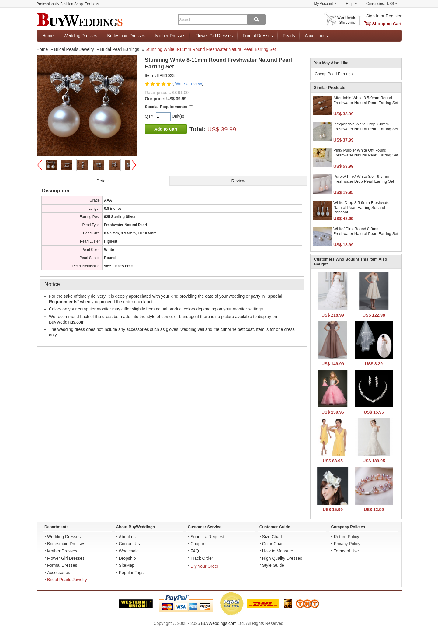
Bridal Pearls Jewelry (67, 579)
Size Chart (272, 536)
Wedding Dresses (80, 35)
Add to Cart (165, 129)
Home (48, 35)
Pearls (289, 35)
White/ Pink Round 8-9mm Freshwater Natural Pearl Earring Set (365, 231)
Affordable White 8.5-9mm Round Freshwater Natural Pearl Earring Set (365, 100)
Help (351, 4)
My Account (325, 4)
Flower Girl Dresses (214, 35)
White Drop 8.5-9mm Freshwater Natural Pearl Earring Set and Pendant (362, 207)
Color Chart (273, 543)
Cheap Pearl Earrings (334, 74)
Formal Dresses (258, 35)
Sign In (373, 15)
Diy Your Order (204, 566)
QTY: (150, 116)
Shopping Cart (386, 23)
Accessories (316, 35)
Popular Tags (131, 572)
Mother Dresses (170, 35)
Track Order (201, 558)
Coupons (198, 543)
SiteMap (126, 565)
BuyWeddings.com (218, 623)
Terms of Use (346, 551)
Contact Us (129, 543)
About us (127, 536)
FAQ (194, 551)
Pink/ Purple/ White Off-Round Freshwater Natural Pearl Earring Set (365, 152)
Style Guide (273, 565)
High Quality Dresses (282, 558)
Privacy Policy (347, 543)
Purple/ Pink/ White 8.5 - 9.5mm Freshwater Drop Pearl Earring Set (363, 179)
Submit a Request (207, 536)
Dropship (127, 558)
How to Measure (277, 551)
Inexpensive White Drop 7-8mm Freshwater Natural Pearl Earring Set (365, 126)
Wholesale (129, 551)
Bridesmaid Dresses (126, 35)
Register (393, 15)
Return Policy (346, 536)
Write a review (188, 83)
